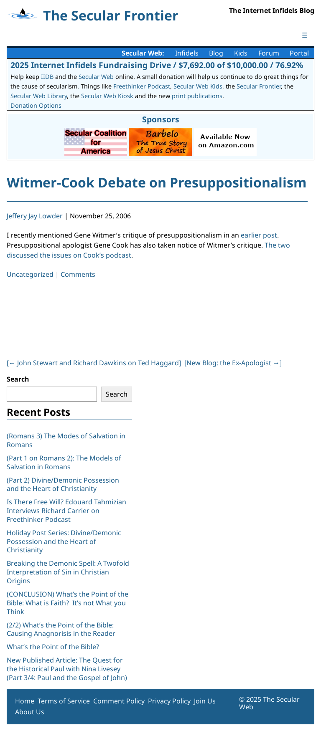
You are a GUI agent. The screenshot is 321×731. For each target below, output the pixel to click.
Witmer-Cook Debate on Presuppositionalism (156, 182)
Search (18, 379)
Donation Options (35, 105)
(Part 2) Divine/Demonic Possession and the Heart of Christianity (63, 484)
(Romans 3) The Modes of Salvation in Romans (66, 440)
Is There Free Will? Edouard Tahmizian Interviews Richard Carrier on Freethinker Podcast (66, 510)
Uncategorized (30, 274)
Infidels (187, 53)
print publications (197, 96)
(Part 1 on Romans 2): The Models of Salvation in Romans (64, 462)
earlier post (259, 235)
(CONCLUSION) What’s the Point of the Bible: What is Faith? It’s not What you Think (67, 602)
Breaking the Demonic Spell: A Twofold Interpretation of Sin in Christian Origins (68, 572)
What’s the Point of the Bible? (53, 646)
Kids (240, 53)
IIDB (47, 77)
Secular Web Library (38, 96)
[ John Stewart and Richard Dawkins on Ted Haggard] (94, 362)
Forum (268, 53)
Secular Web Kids (197, 86)
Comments (78, 274)
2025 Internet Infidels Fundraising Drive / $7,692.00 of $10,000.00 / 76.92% (156, 65)
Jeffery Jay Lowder (35, 215)
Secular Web (96, 77)
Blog (216, 53)
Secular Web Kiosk (107, 96)
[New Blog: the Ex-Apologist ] (233, 362)
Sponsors (160, 119)
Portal (299, 53)
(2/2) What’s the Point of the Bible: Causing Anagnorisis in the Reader (61, 629)
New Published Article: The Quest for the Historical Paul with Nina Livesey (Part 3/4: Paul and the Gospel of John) (67, 668)
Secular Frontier (259, 86)
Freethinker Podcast (141, 86)
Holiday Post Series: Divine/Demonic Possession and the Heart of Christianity (64, 541)
